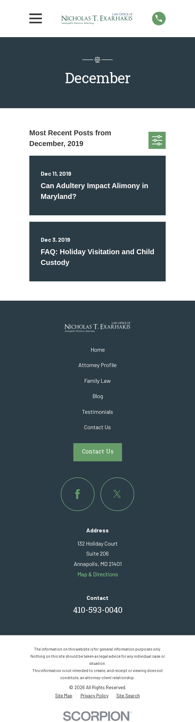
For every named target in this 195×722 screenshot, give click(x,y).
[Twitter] (117, 494)
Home (98, 349)
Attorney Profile (97, 364)
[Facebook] (77, 494)
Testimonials (97, 411)
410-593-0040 (97, 611)
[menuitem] (63, 696)
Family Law (97, 380)
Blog (97, 395)
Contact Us (97, 426)
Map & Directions (97, 574)
